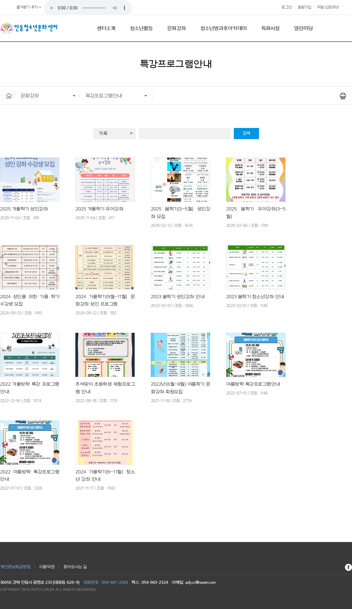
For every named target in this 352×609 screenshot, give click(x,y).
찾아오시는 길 (75, 567)
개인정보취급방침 (15, 567)
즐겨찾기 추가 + (28, 7)
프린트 (342, 96)
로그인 (286, 7)
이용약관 (47, 567)
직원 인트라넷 (328, 7)
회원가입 (304, 7)
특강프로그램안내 (104, 95)
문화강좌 (30, 95)
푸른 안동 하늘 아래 (88, 8)
